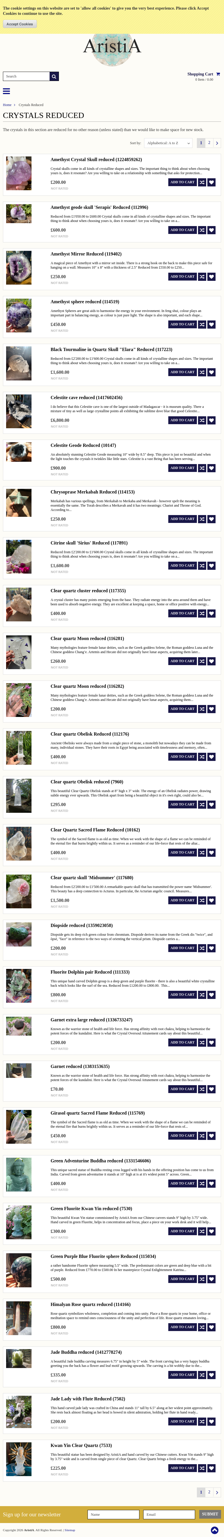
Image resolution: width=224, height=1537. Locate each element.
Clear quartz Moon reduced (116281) (87, 638)
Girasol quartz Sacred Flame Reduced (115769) (97, 1113)
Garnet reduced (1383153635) (79, 1066)
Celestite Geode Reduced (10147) (83, 445)
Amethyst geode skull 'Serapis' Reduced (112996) (99, 207)
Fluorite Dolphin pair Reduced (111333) (90, 972)
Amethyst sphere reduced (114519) (84, 301)
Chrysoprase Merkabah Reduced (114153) (92, 491)
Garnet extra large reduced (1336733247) (91, 1019)
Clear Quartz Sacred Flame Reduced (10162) (95, 829)
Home (7, 105)
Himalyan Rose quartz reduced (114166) (90, 1304)
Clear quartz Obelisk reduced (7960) (86, 781)
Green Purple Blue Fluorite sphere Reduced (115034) (103, 1256)
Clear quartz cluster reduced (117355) (88, 590)
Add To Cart (183, 182)
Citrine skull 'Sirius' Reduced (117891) (88, 542)
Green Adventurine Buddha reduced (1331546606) (100, 1160)
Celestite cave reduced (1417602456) (86, 397)
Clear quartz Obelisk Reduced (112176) (89, 734)
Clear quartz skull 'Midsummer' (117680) (91, 877)
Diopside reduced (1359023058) (81, 925)
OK (20, 24)
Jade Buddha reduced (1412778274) (86, 1352)
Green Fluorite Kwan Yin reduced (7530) (91, 1208)
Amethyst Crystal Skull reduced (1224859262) (96, 159)
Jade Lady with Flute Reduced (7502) (87, 1398)
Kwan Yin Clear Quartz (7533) (81, 1445)
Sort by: (135, 143)
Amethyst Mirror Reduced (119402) (85, 253)
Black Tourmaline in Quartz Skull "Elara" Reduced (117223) (111, 349)
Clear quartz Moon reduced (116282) (87, 686)
